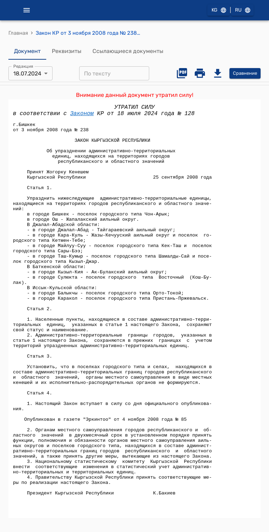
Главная (18, 33)
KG (218, 10)
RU (242, 10)
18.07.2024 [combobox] (27, 73)
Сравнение (245, 73)
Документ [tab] (27, 51)
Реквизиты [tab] (66, 51)
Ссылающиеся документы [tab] (128, 51)
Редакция (23, 66)
